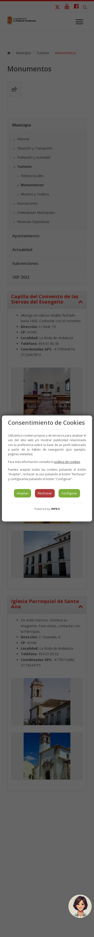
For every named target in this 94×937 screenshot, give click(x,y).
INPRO (55, 509)
